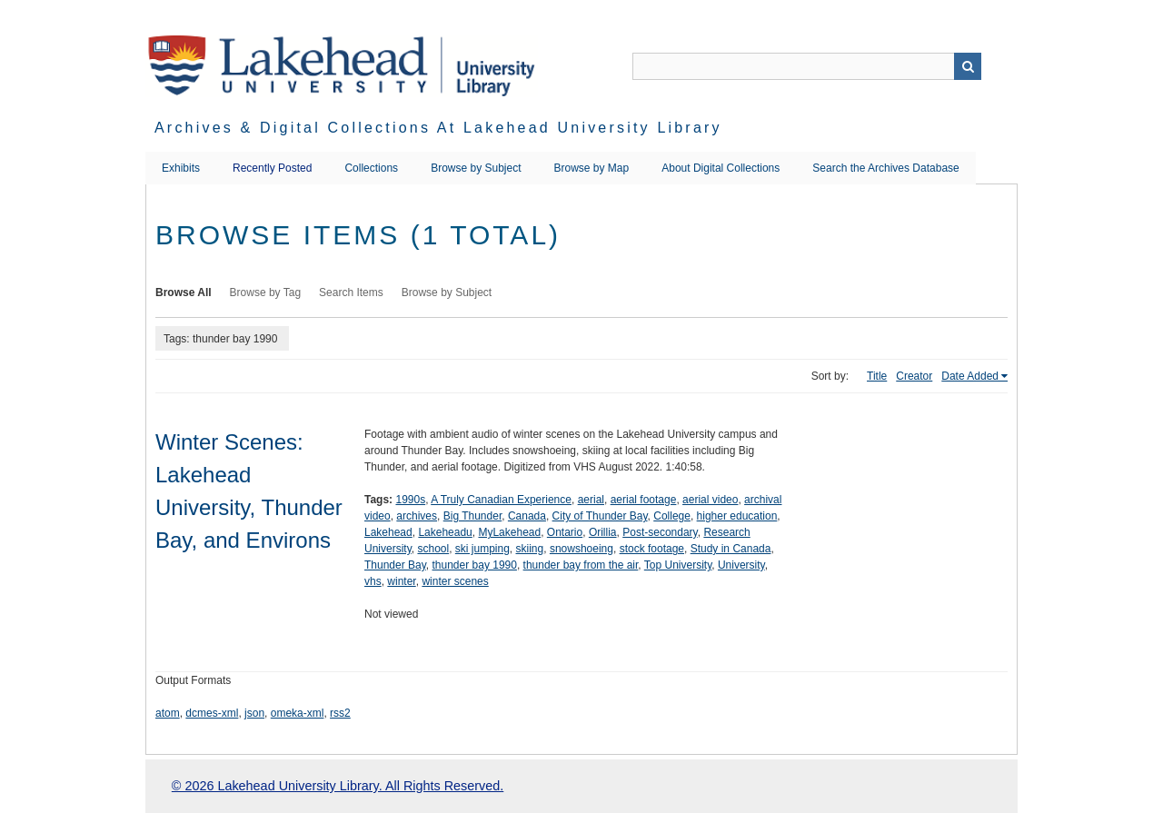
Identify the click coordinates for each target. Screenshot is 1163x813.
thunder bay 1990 (474, 565)
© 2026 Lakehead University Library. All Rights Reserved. (337, 785)
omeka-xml (297, 713)
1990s (410, 499)
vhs (373, 581)
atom (167, 713)
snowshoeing (581, 548)
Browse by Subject (476, 168)
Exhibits (181, 168)
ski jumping (482, 548)
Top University (677, 565)
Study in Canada (731, 548)
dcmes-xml (211, 713)
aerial (591, 499)
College (672, 516)
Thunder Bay (395, 565)
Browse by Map (592, 168)
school (433, 548)
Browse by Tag (266, 292)
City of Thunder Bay (600, 516)
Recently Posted (272, 168)
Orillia (603, 532)
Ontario (564, 532)
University (741, 565)
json (254, 713)
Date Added (970, 376)
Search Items (351, 292)
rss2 (340, 713)
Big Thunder (472, 516)
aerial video (710, 499)
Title (877, 376)
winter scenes (455, 581)
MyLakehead (509, 532)
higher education (737, 516)
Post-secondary (659, 532)
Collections (371, 168)
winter (401, 581)
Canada (527, 516)
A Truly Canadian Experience (501, 499)
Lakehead (388, 532)
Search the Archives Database (885, 168)
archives (416, 516)
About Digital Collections (720, 168)
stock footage (652, 548)
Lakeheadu (445, 532)
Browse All (183, 292)
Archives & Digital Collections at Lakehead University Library (438, 127)
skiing (530, 548)
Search (967, 66)
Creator (914, 376)
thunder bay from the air (581, 565)
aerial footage (644, 499)
